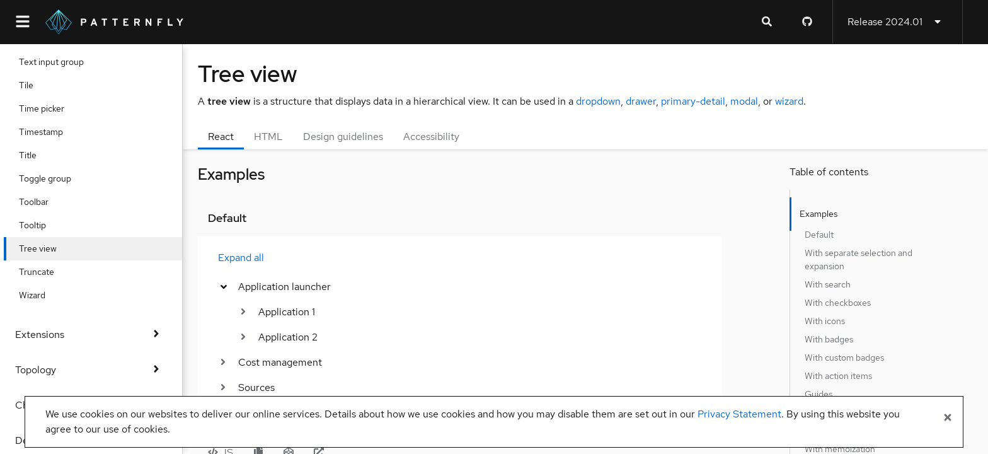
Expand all (241, 257)
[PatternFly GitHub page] (807, 22)
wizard (789, 101)
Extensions (91, 334)
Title (39, 155)
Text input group (62, 61)
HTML (268, 136)
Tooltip (43, 225)
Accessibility (431, 136)
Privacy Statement (739, 414)
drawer (641, 101)
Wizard (43, 295)
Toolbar (45, 201)
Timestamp (52, 131)
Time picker (53, 108)
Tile (37, 85)
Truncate (48, 271)
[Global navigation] (22, 22)
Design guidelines (343, 136)
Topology (91, 369)
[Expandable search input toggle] (767, 22)
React (221, 136)
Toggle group (56, 178)
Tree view (49, 248)
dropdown (598, 101)
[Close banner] (948, 418)
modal (744, 101)
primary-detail (693, 101)
